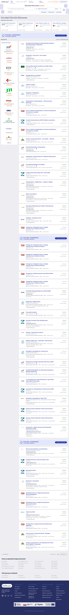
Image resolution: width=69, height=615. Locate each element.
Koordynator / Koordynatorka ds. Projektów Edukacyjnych (41, 156)
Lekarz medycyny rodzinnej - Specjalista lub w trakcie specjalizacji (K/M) (43, 23)
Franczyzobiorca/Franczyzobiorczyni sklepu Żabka (39, 66)
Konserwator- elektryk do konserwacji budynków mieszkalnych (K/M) (38, 428)
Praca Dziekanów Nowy (23, 563)
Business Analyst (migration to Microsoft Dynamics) (39, 408)
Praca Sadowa (5, 563)
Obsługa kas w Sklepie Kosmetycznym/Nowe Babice (39, 273)
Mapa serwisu (59, 599)
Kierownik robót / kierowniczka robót (9, 23)
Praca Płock (37, 575)
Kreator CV (25, 2)
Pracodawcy (18, 1)
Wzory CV (44, 588)
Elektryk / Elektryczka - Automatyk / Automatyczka (39, 340)
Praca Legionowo (38, 564)
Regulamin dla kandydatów (20, 595)
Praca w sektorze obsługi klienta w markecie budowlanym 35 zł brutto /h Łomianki (41, 111)
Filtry (10, 12)
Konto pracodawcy (32, 590)
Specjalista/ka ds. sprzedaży (33, 75)
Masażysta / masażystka (32, 481)
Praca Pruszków (5, 577)
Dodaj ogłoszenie (41, 2)
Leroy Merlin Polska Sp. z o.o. (31, 140)
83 (58, 554)
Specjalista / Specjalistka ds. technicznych (37, 351)
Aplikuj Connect (59, 595)
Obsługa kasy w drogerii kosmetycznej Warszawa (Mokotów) (39, 524)
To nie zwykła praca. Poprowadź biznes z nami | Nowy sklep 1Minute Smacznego (40, 380)
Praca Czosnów (54, 568)
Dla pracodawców (63, 1)
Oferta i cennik (31, 586)
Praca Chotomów (5, 564)
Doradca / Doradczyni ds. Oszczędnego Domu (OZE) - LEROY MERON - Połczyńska (40, 543)
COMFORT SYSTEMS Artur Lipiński (32, 430)
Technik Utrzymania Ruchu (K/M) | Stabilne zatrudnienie (40, 120)
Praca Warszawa (5, 575)
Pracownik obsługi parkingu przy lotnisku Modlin (38, 291)
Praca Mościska (54, 564)
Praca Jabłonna (38, 563)
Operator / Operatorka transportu (34, 332)
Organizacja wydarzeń (60, 593)
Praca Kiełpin (4, 561)
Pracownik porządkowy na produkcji (35, 164)
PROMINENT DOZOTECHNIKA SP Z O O (33, 76)
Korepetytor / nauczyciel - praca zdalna (36, 55)
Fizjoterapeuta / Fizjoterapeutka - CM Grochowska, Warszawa (39, 101)
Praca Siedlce (54, 575)
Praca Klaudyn (54, 566)
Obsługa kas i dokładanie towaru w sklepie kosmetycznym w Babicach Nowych (37, 228)
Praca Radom (21, 575)
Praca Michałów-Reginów (40, 568)
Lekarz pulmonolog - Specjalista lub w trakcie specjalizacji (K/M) (60, 23)
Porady (22, 1)
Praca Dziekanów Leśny (23, 561)
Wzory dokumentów (46, 590)
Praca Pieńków (54, 563)
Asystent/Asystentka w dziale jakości (35, 147)
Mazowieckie (10, 16)
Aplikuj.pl (2, 16)
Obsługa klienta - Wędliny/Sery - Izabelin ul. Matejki (39, 182)
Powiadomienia (18, 597)
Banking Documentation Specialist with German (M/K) (40, 361)
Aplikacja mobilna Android (47, 595)
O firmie (57, 586)
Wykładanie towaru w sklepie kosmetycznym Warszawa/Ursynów (37, 503)
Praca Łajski (20, 568)
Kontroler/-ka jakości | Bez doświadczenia (37, 320)
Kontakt (57, 588)
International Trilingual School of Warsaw (33, 450)
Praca (6, 16)
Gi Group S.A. (28, 121)
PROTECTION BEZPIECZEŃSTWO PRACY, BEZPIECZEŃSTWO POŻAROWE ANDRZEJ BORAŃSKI (41, 400)
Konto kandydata (55, 1)
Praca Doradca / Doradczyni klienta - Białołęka (38, 533)
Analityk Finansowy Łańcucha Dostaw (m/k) (37, 459)
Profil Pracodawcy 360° (33, 588)
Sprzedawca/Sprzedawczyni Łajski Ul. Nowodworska (39, 206)
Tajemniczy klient (30, 512)
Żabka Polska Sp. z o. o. (30, 67)
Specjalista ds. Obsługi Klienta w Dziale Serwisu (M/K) (40, 389)
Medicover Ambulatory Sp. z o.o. (32, 86)
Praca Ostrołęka (54, 577)
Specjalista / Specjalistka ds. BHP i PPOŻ (36, 398)
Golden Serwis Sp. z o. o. (30, 183)
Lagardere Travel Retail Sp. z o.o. (32, 382)
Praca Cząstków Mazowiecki (7, 568)
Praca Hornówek (38, 566)
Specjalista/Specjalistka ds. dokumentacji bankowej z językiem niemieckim (40, 370)
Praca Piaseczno (38, 577)
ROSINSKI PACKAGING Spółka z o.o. (32, 303)
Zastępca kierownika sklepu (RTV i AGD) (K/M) (38, 172)
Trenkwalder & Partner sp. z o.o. (32, 333)
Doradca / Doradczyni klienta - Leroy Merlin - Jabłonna (40, 139)
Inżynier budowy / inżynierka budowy (26, 23)
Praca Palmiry (21, 564)
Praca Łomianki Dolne (39, 561)
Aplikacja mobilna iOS (46, 597)
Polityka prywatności (60, 590)
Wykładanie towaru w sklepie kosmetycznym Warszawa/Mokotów (37, 493)
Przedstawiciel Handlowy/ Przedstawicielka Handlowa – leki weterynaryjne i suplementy (40, 44)
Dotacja (57, 597)
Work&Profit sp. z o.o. (30, 113)
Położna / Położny (30, 84)
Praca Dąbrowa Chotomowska (8, 566)
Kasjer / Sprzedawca (31, 194)
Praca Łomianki (54, 561)
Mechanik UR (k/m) (31, 470)
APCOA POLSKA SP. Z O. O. (31, 292)
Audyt (27, 513)
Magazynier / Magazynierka (33, 301)
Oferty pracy (12, 2)
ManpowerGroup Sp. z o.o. (31, 148)
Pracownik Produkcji (31, 312)
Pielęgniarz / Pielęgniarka (32, 93)
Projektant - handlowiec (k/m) (33, 218)
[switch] (61, 35)
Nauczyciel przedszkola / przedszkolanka (36, 449)
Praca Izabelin (21, 566)
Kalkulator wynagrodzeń (31, 2)
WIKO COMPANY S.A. (29, 219)
